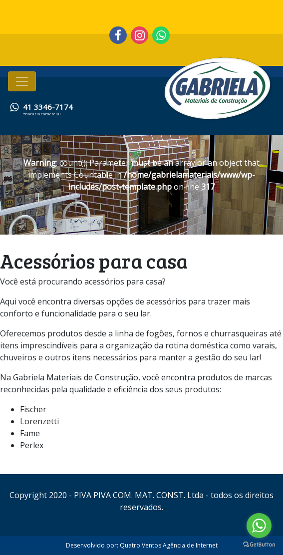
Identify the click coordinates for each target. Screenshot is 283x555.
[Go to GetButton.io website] (259, 545)
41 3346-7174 (48, 107)
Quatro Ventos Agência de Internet (169, 545)
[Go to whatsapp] (259, 525)
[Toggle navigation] (22, 81)
